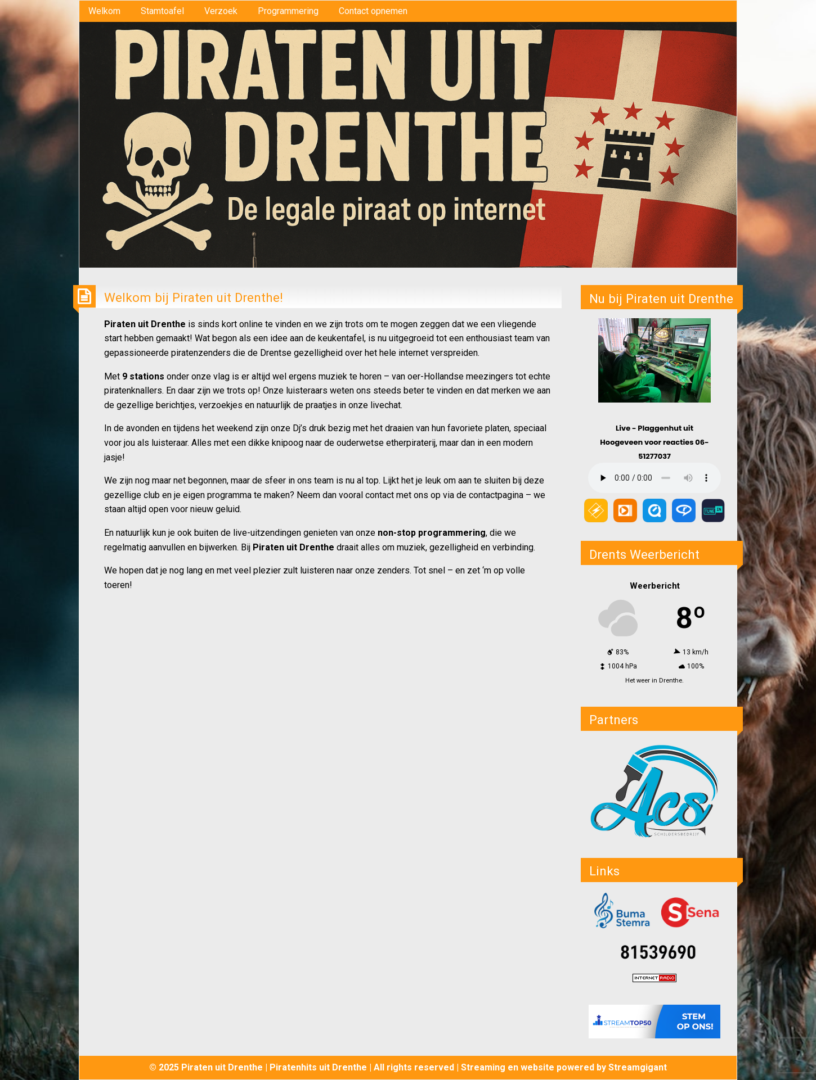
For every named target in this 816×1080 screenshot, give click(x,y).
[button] (654, 790)
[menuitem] (104, 11)
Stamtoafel (162, 11)
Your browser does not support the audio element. (654, 478)
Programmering (288, 11)
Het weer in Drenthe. (654, 680)
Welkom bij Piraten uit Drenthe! (193, 297)
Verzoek (220, 11)
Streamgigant (637, 1067)
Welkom (104, 11)
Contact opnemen (373, 11)
